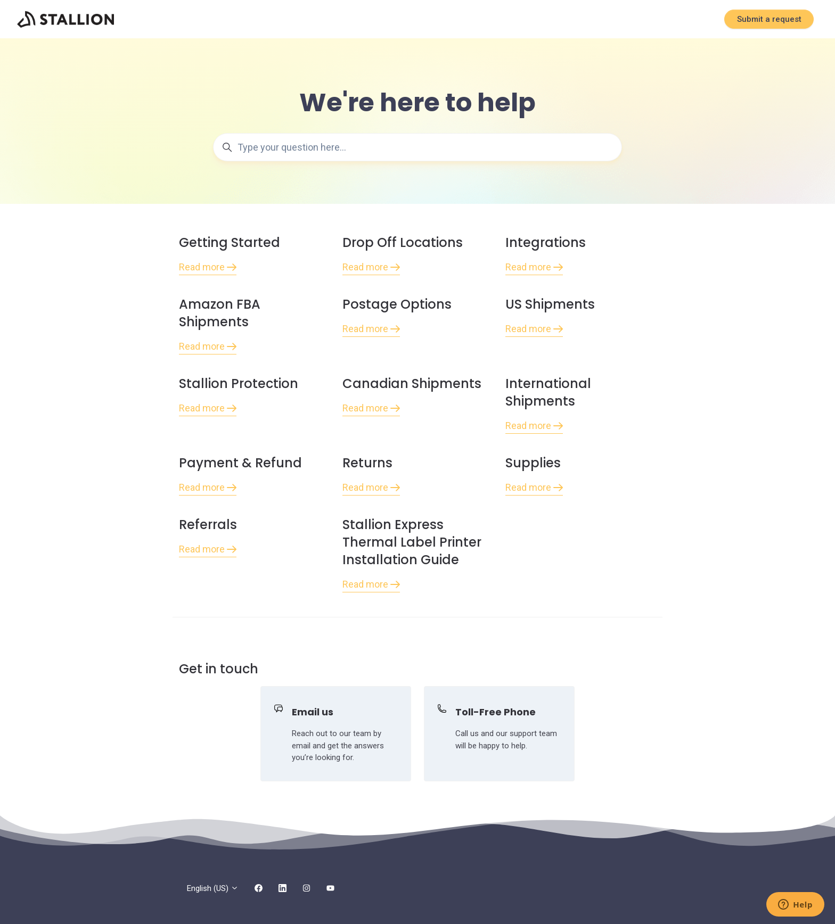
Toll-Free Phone (495, 712)
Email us (312, 712)
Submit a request (769, 19)
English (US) (213, 888)
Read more (207, 267)
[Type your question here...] (417, 147)
